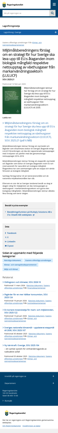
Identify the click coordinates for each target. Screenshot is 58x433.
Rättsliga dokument (12, 260)
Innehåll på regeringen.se (29, 376)
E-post (10, 245)
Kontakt (8, 400)
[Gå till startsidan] (12, 4)
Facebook (11, 233)
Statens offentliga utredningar (38, 260)
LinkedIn (11, 241)
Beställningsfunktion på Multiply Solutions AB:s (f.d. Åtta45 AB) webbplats (29, 213)
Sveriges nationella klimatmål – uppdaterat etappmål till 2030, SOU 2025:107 (29, 329)
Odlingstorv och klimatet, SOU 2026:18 (22, 282)
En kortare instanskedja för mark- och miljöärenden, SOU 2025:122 (29, 311)
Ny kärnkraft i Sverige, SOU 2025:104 (21, 345)
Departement (29, 383)
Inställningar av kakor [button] (31, 426)
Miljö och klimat (11, 269)
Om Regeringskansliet (11, 426)
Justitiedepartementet (36, 303)
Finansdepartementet (36, 288)
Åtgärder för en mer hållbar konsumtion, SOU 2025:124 (26, 296)
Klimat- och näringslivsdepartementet (22, 43)
